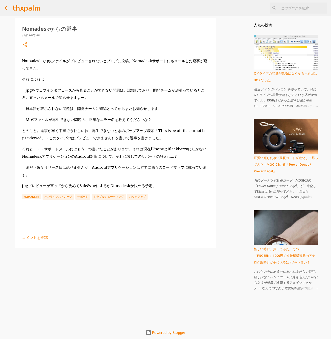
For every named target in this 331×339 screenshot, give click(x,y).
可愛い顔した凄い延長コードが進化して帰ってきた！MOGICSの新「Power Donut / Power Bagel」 (286, 164)
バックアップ (137, 196)
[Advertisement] (115, 287)
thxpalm (26, 8)
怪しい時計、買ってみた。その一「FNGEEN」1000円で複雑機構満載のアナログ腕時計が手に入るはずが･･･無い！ (284, 255)
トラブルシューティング (109, 196)
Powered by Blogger (165, 333)
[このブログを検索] (303, 8)
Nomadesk (31, 196)
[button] (25, 45)
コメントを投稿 (35, 237)
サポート (82, 196)
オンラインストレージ (58, 196)
